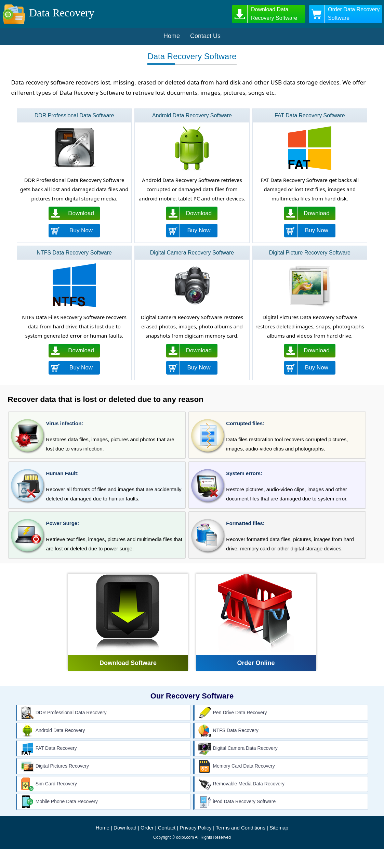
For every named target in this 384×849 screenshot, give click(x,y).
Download (125, 828)
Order (147, 828)
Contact (167, 828)
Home (102, 828)
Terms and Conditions (240, 828)
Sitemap (278, 828)
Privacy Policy (196, 828)
